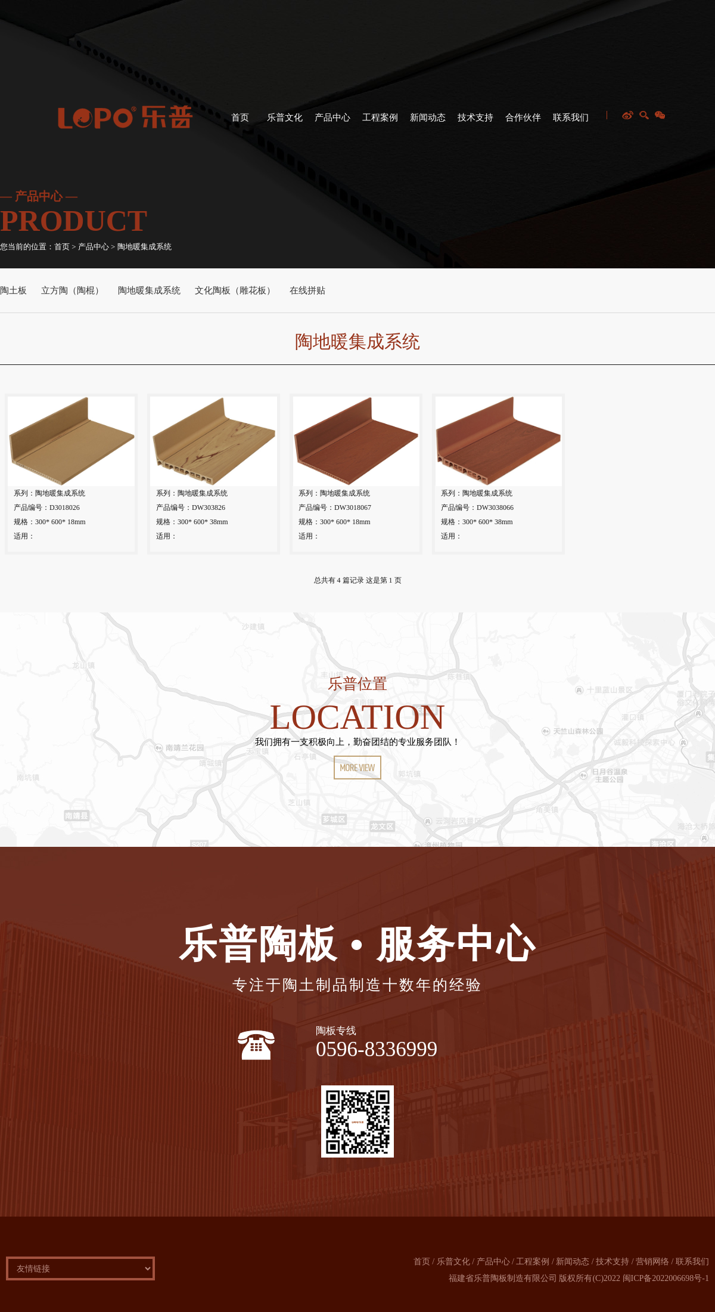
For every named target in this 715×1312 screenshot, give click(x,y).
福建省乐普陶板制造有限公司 (503, 1278)
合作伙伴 (521, 122)
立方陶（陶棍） (72, 290)
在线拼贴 (307, 290)
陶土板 (13, 290)
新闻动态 (426, 122)
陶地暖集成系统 (149, 290)
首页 (238, 122)
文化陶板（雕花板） (235, 290)
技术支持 (474, 122)
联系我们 (569, 122)
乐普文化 (283, 122)
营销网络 (652, 1261)
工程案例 (378, 122)
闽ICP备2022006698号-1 (666, 1278)
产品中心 (331, 122)
